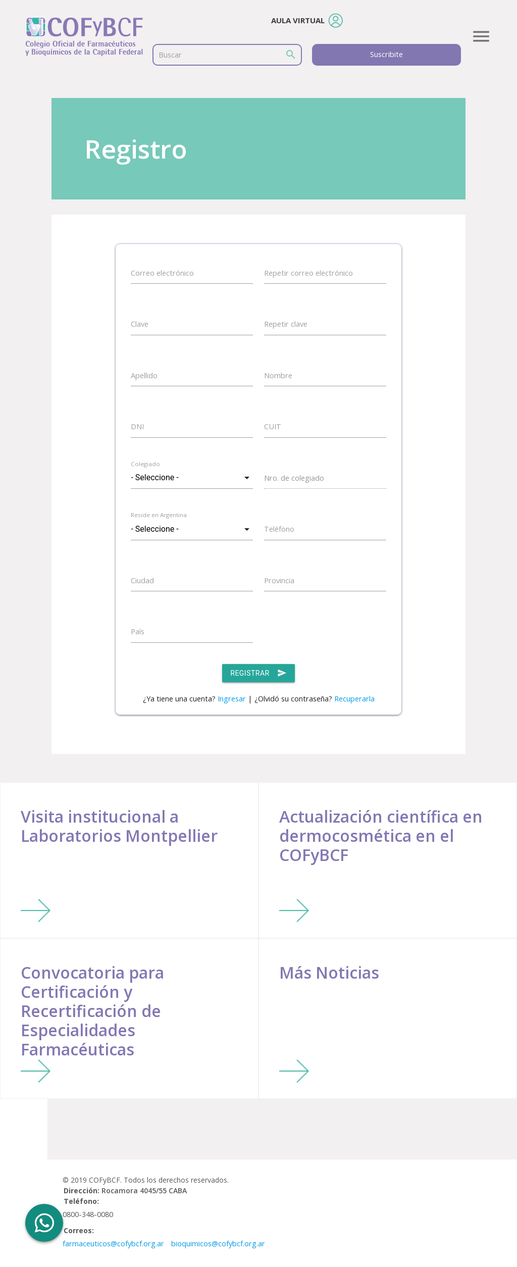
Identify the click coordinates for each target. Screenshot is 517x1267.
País (137, 631)
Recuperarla (354, 698)
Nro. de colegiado (294, 478)
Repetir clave (285, 324)
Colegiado (145, 464)
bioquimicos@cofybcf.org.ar (218, 1243)
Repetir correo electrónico (308, 273)
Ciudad (142, 580)
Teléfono (279, 529)
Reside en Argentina (159, 515)
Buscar (170, 55)
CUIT (272, 426)
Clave (139, 324)
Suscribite (386, 54)
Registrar (258, 673)
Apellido (144, 375)
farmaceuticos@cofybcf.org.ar (113, 1243)
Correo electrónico (162, 273)
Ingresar (232, 698)
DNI (137, 426)
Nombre (278, 375)
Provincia (279, 580)
